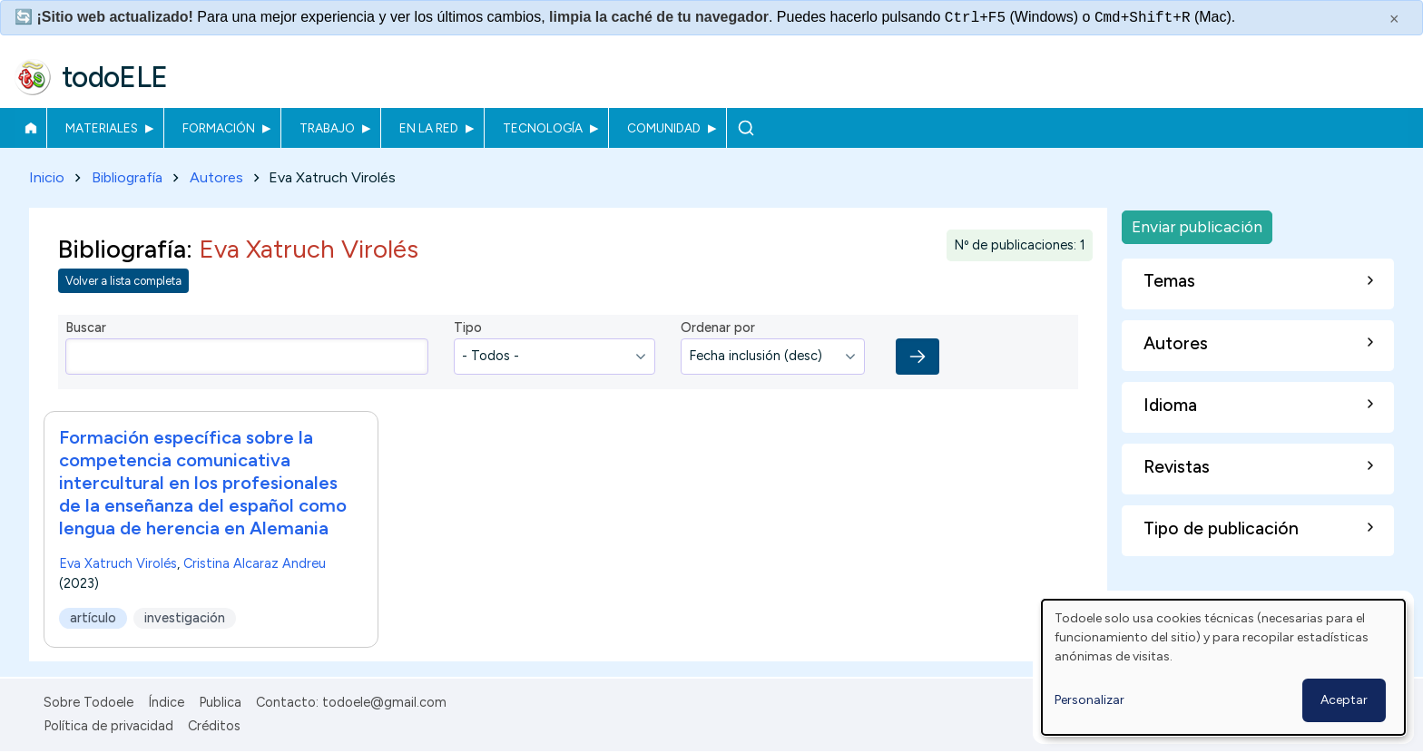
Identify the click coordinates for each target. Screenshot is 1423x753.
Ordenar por (718, 328)
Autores (216, 177)
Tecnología (543, 128)
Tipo (468, 328)
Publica (220, 702)
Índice (166, 702)
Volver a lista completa (123, 281)
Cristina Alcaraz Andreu (254, 563)
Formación (218, 128)
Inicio (30, 128)
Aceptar (1344, 700)
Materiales (101, 128)
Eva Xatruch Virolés (118, 563)
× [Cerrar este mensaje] (1394, 19)
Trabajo (327, 128)
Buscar (745, 128)
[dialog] (1223, 667)
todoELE (115, 77)
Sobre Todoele (88, 702)
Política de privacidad (108, 726)
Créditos (214, 726)
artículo (93, 618)
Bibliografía (127, 177)
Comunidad (664, 128)
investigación (184, 618)
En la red (428, 128)
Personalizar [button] (1089, 700)
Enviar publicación (1197, 226)
